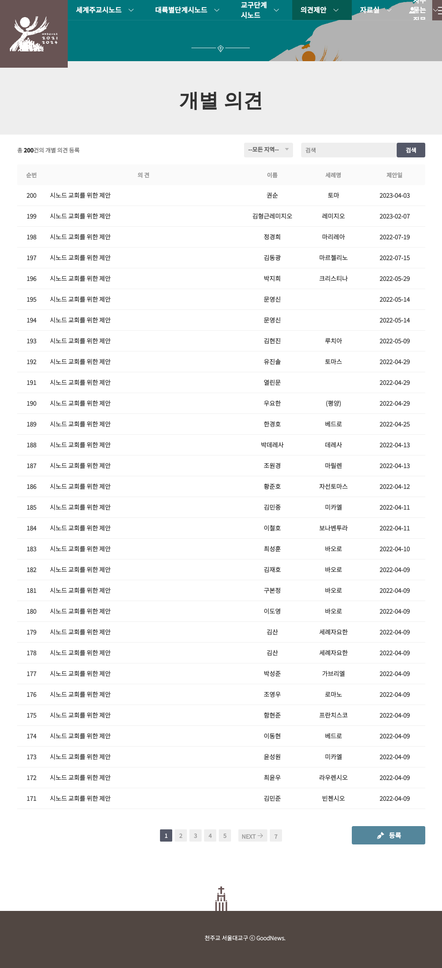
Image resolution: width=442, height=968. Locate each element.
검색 (411, 150)
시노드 (34, 34)
